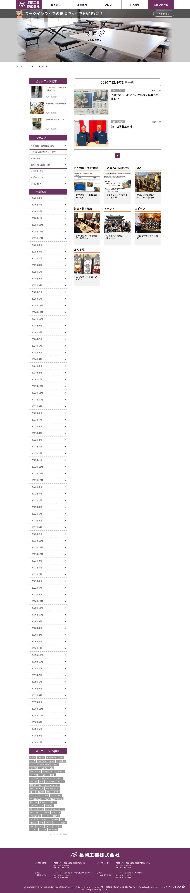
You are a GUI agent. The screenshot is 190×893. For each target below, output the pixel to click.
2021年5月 (37, 587)
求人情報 (134, 4)
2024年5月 (37, 352)
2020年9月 (37, 621)
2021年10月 (37, 554)
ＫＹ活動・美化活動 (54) (42, 145)
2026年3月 (37, 204)
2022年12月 (37, 466)
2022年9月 (37, 486)
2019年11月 (37, 654)
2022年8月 (37, 493)
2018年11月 (37, 708)
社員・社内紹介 (83, 208)
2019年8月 (37, 668)
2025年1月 (37, 298)
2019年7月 (37, 675)
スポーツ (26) (36, 177)
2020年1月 (37, 648)
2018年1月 (37, 742)
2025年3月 (37, 285)
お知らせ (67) (36, 183)
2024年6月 (37, 345)
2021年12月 (37, 540)
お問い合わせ (161, 4)
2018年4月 (37, 735)
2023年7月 (37, 419)
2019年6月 (37, 681)
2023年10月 (37, 399)
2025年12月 (37, 224)
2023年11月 (37, 392)
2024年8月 (37, 332)
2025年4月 (37, 278)
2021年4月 (37, 594)
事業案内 (82, 4)
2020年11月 (37, 607)
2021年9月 (37, 560)
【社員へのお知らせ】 (117, 168)
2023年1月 (37, 460)
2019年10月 (37, 661)
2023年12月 (37, 386)
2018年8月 (37, 722)
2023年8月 (37, 412)
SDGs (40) (35, 158)
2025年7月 (37, 258)
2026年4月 (37, 197)
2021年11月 (37, 547)
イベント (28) (36, 171)
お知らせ (79, 249)
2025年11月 (37, 231)
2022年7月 (37, 500)
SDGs (138, 168)
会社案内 (55, 4)
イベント (109, 208)
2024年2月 (37, 372)
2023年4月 (37, 439)
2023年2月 (37, 453)
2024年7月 (37, 339)
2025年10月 (37, 238)
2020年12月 (37, 601)
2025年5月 (37, 271)
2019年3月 (37, 701)
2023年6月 (37, 426)
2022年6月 (37, 507)
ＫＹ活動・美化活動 (86, 168)
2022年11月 (37, 473)
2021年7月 (37, 574)
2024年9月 (37, 325)
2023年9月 (37, 406)
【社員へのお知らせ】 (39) (43, 152)
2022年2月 (37, 533)
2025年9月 (37, 244)
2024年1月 (37, 379)
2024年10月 (37, 318)
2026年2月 (37, 211)
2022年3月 (37, 527)
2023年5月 (37, 433)
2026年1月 (37, 218)
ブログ (30, 66)
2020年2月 (37, 641)
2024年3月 (37, 365)
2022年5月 (37, 513)
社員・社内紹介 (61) (40, 164)
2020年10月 (37, 614)
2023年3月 (37, 446)
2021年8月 (37, 567)
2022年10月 (37, 480)
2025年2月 (37, 291)
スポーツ (140, 208)
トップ (19, 66)
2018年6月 (37, 728)
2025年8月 (37, 251)
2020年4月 (37, 634)
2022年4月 (37, 520)
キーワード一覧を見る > (58, 834)
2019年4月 (37, 695)
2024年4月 (37, 359)
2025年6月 (37, 265)
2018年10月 (37, 715)
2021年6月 (37, 581)
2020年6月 (37, 628)
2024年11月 (37, 312)
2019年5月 (37, 688)
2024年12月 (37, 305)
